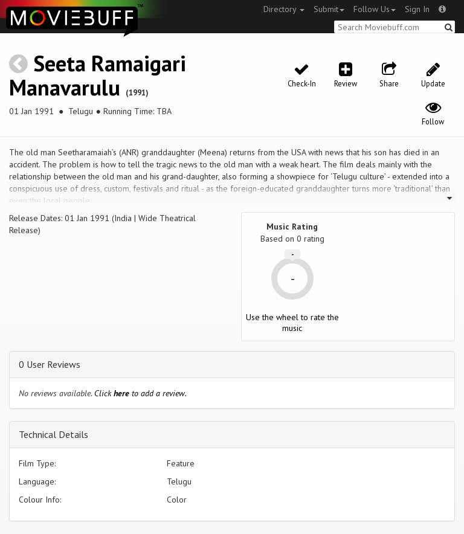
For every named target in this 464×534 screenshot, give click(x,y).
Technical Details (53, 434)
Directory (283, 9)
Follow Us (374, 9)
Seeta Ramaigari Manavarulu (97, 75)
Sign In (417, 9)
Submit (329, 9)
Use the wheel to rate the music (292, 322)
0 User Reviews (49, 364)
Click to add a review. (140, 393)
